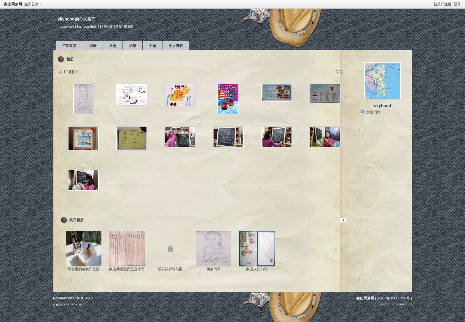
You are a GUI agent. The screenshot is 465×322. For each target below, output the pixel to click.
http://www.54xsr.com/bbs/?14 (80, 26)
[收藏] (108, 26)
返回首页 (31, 4)
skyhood (382, 105)
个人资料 (176, 46)
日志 (112, 46)
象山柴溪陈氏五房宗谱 (127, 269)
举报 (339, 72)
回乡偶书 (213, 269)
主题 (152, 46)
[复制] (118, 26)
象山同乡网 (13, 4)
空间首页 (69, 46)
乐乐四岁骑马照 (170, 269)
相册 (132, 46)
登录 (457, 4)
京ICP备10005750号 (393, 298)
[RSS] (128, 26)
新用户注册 (442, 4)
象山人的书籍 (256, 269)
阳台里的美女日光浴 (84, 269)
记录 (92, 46)
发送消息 (373, 112)
